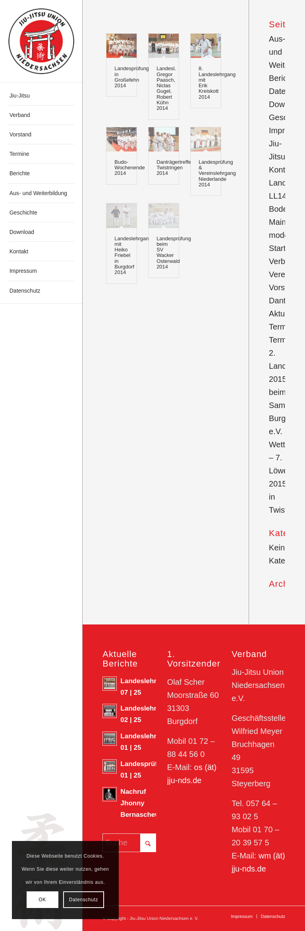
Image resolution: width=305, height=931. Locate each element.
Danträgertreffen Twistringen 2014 (175, 167)
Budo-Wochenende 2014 (129, 167)
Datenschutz (83, 899)
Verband (284, 261)
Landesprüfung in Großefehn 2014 (131, 76)
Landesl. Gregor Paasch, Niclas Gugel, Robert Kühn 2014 (166, 88)
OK (42, 899)
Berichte (283, 78)
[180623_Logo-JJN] (41, 41)
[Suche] (129, 842)
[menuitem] (41, 95)
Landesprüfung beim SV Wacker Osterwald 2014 (173, 253)
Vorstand (284, 287)
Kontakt (282, 169)
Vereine (282, 274)
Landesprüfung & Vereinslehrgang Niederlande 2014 (217, 173)
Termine (283, 339)
